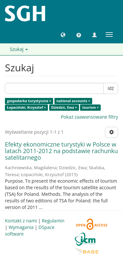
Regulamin (53, 221)
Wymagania (21, 227)
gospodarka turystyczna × (29, 101)
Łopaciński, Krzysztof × (26, 107)
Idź (111, 88)
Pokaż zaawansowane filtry (89, 117)
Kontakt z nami (21, 221)
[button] (63, 34)
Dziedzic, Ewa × (64, 107)
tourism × (90, 107)
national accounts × (73, 101)
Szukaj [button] (19, 49)
